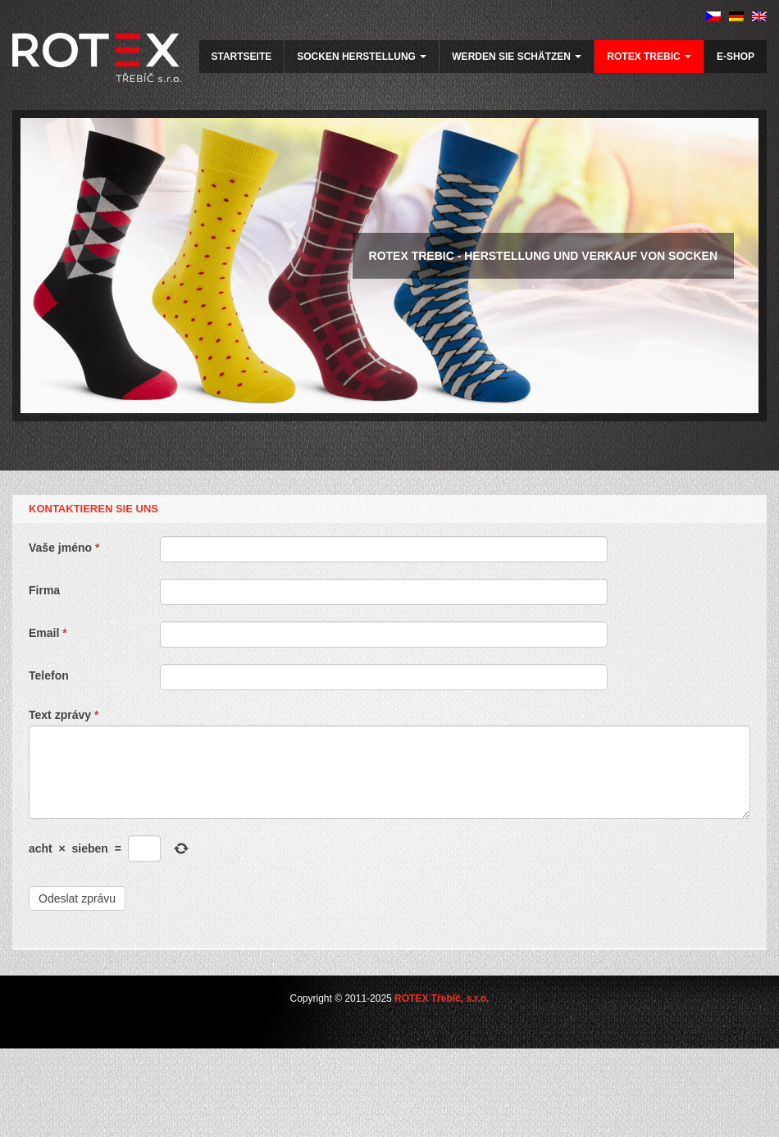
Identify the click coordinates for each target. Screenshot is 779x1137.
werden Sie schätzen (516, 56)
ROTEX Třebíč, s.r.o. (441, 998)
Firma (44, 590)
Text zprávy (63, 714)
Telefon (49, 675)
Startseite (242, 56)
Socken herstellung (361, 56)
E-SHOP (735, 56)
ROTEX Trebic (649, 56)
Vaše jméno (64, 547)
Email (48, 632)
